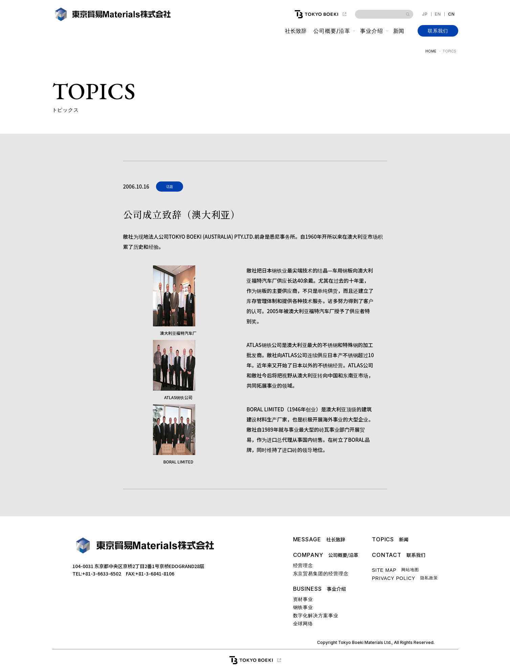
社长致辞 (296, 31)
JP (425, 14)
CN (451, 14)
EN (438, 14)
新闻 (398, 31)
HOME (430, 51)
